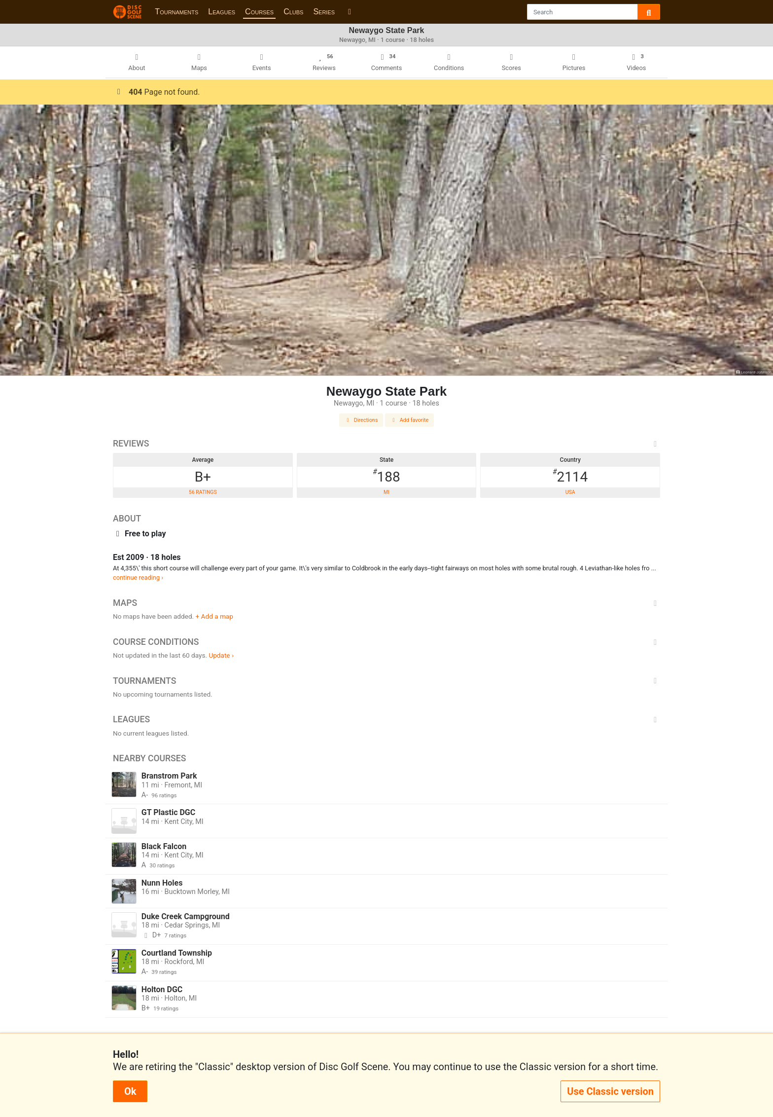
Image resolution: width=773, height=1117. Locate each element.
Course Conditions (386, 642)
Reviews (386, 443)
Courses (259, 11)
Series (324, 11)
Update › (221, 655)
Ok (130, 1091)
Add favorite (409, 420)
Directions (361, 420)
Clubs (293, 11)
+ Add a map (214, 616)
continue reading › (138, 577)
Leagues (221, 11)
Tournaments (176, 11)
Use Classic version (610, 1091)
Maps (386, 603)
